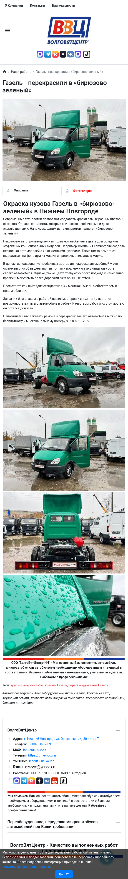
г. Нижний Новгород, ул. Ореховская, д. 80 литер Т (61, 739)
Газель (103, 685)
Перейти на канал (41, 761)
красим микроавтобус (27, 685)
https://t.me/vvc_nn (42, 755)
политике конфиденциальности (26, 867)
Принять (64, 874)
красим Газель (56, 685)
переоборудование (82, 685)
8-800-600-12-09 (39, 744)
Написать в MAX (34, 750)
